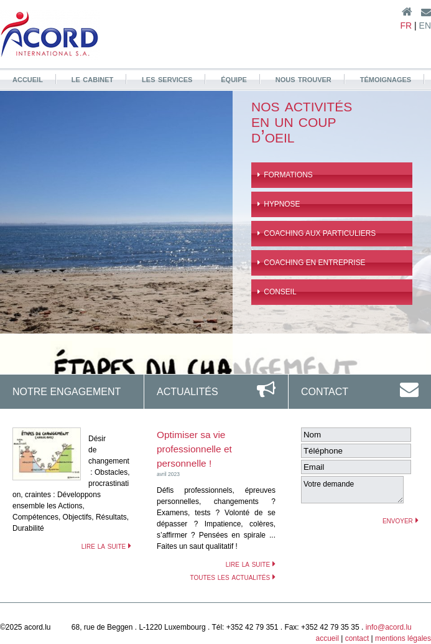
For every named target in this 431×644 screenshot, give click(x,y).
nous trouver (303, 78)
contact (357, 638)
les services (167, 78)
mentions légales (403, 638)
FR (406, 25)
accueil (27, 78)
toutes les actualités (233, 577)
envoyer (400, 520)
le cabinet (92, 78)
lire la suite (106, 546)
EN (425, 25)
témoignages (386, 78)
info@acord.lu (389, 627)
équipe (234, 78)
